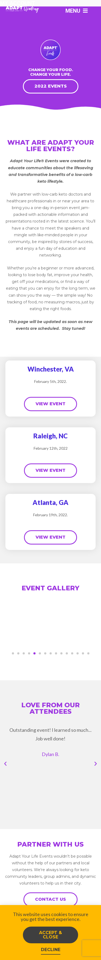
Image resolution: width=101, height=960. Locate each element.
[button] (13, 653)
